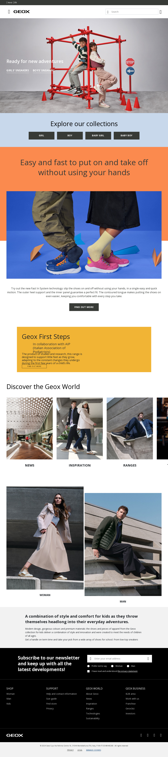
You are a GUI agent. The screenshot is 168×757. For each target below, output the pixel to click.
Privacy (50, 708)
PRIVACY (70, 750)
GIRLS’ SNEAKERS (17, 71)
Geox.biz (130, 708)
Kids (8, 703)
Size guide (51, 698)
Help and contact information (61, 693)
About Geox (92, 693)
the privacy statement (127, 671)
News (89, 698)
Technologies (93, 713)
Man (133, 666)
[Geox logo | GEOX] (14, 734)
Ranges (90, 708)
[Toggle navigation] (9, 11)
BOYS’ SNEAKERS (44, 71)
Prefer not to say (99, 666)
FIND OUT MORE (84, 307)
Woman (119, 666)
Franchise (131, 703)
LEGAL (79, 750)
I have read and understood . (115, 671)
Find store (51, 703)
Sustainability (93, 718)
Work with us (132, 698)
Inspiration (91, 703)
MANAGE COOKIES (93, 750)
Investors (130, 713)
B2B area (130, 693)
